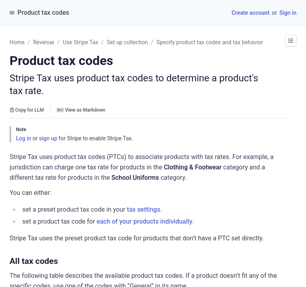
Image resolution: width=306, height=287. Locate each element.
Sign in (287, 13)
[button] (290, 40)
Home (17, 42)
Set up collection (127, 42)
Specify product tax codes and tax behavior (210, 42)
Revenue (43, 42)
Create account (250, 13)
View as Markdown (81, 110)
